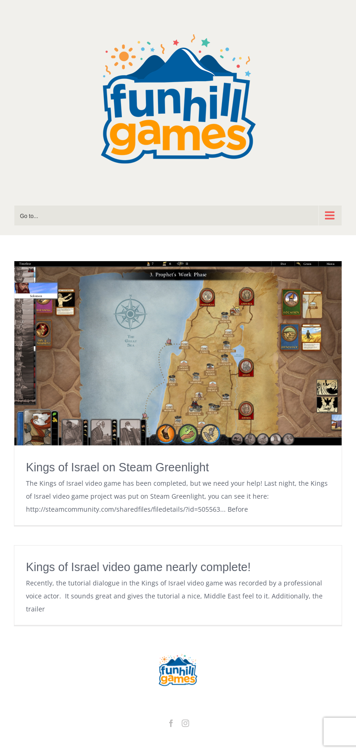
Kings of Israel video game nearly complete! (138, 566)
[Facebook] (171, 723)
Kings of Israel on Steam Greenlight (117, 467)
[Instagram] (185, 723)
